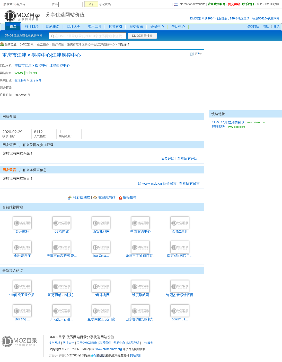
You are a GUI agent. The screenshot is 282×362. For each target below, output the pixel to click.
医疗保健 (58, 44)
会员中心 (157, 26)
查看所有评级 (187, 158)
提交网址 (54, 342)
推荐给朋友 (79, 197)
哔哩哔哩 (218, 126)
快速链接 (218, 114)
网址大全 (73, 26)
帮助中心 (178, 26)
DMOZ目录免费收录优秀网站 (24, 35)
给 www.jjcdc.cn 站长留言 (157, 183)
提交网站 (234, 4)
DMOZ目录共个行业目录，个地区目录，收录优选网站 (235, 18)
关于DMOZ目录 (87, 342)
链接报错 (127, 197)
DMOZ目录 (26, 44)
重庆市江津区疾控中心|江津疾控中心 (91, 44)
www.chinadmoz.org (109, 349)
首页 (13, 26)
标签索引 (115, 26)
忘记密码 (105, 4)
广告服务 (147, 342)
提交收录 (136, 26)
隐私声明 (133, 342)
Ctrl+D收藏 (272, 4)
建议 (277, 26)
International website (189, 4)
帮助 (259, 4)
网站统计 (136, 355)
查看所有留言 (189, 183)
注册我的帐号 (216, 4)
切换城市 (9, 4)
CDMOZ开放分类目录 (228, 122)
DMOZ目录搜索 (142, 35)
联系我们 (248, 4)
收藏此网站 (104, 197)
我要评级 (168, 158)
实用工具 (94, 26)
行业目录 (32, 26)
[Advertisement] (177, 86)
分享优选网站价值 (65, 14)
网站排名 (53, 26)
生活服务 (43, 44)
